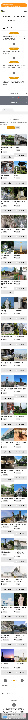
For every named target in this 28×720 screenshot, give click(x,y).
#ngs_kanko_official (14, 706)
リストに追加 (7, 157)
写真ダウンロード (10, 693)
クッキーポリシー (7, 714)
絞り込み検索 (7, 110)
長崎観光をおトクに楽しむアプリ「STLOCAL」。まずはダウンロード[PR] (12, 5)
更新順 (17, 127)
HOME (2, 693)
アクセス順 (11, 127)
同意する (5, 716)
